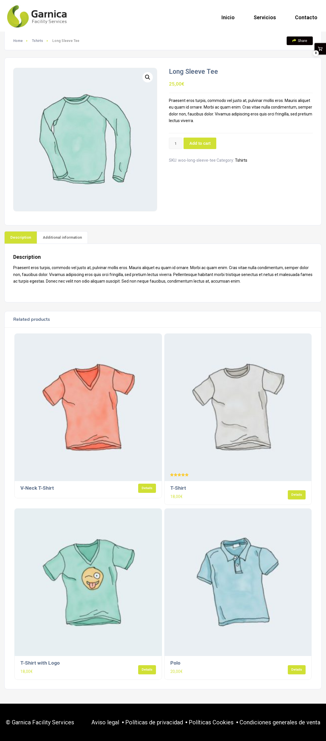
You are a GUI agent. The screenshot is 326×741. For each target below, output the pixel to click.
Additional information (62, 237)
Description (20, 237)
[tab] (20, 237)
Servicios (265, 17)
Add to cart (200, 143)
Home (18, 41)
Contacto (306, 17)
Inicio (228, 17)
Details (147, 488)
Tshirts (37, 41)
